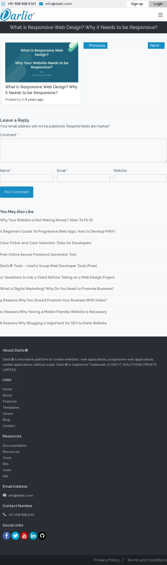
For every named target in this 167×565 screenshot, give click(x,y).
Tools (7, 458)
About (7, 395)
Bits (6, 464)
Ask (5, 476)
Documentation (15, 446)
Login (158, 4)
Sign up (137, 4)
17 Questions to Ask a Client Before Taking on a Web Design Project (57, 277)
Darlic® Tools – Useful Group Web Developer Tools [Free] (48, 266)
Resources (11, 452)
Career (8, 414)
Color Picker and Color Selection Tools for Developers (45, 243)
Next (155, 45)
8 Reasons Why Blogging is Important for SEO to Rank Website (53, 323)
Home (7, 389)
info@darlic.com (59, 4)
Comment (9, 135)
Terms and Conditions (147, 560)
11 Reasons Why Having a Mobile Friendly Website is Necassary (53, 312)
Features (10, 401)
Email (62, 171)
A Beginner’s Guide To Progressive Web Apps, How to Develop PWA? (57, 231)
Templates (11, 407)
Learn (7, 470)
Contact (9, 426)
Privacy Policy (107, 560)
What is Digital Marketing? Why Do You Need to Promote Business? (57, 289)
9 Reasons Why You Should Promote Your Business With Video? (53, 300)
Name (6, 171)
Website (120, 171)
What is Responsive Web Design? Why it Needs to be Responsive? (41, 90)
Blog (6, 420)
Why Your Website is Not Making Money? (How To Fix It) (46, 220)
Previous (96, 45)
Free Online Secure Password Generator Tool (38, 254)
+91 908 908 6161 (22, 4)
